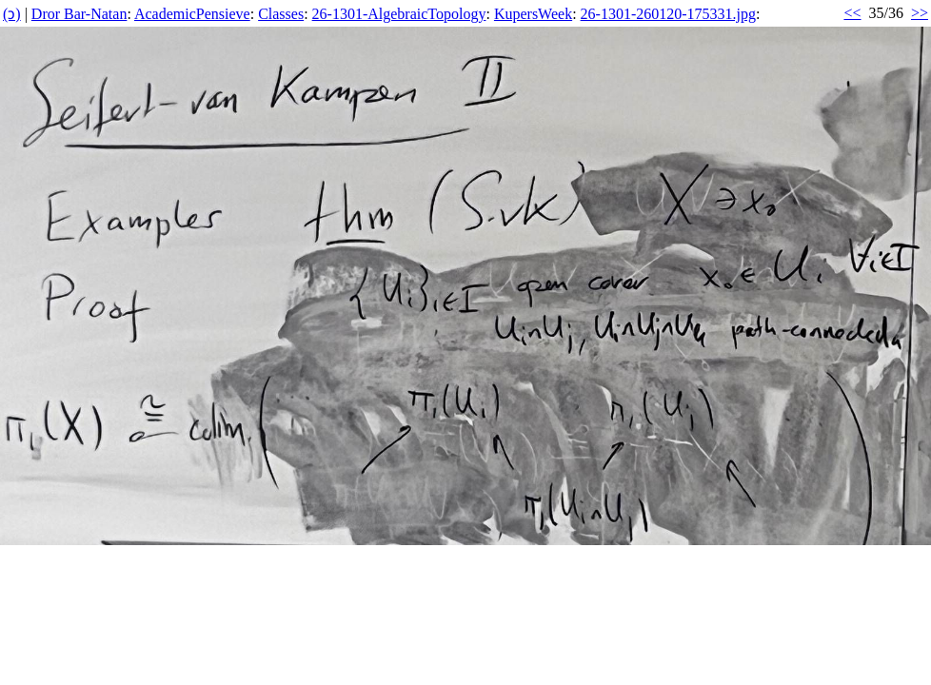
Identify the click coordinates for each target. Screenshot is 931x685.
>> (919, 13)
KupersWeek (533, 14)
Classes (281, 14)
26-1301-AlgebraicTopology (399, 14)
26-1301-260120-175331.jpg (668, 14)
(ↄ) (12, 14)
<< (852, 13)
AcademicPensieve (192, 14)
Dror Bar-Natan (79, 14)
